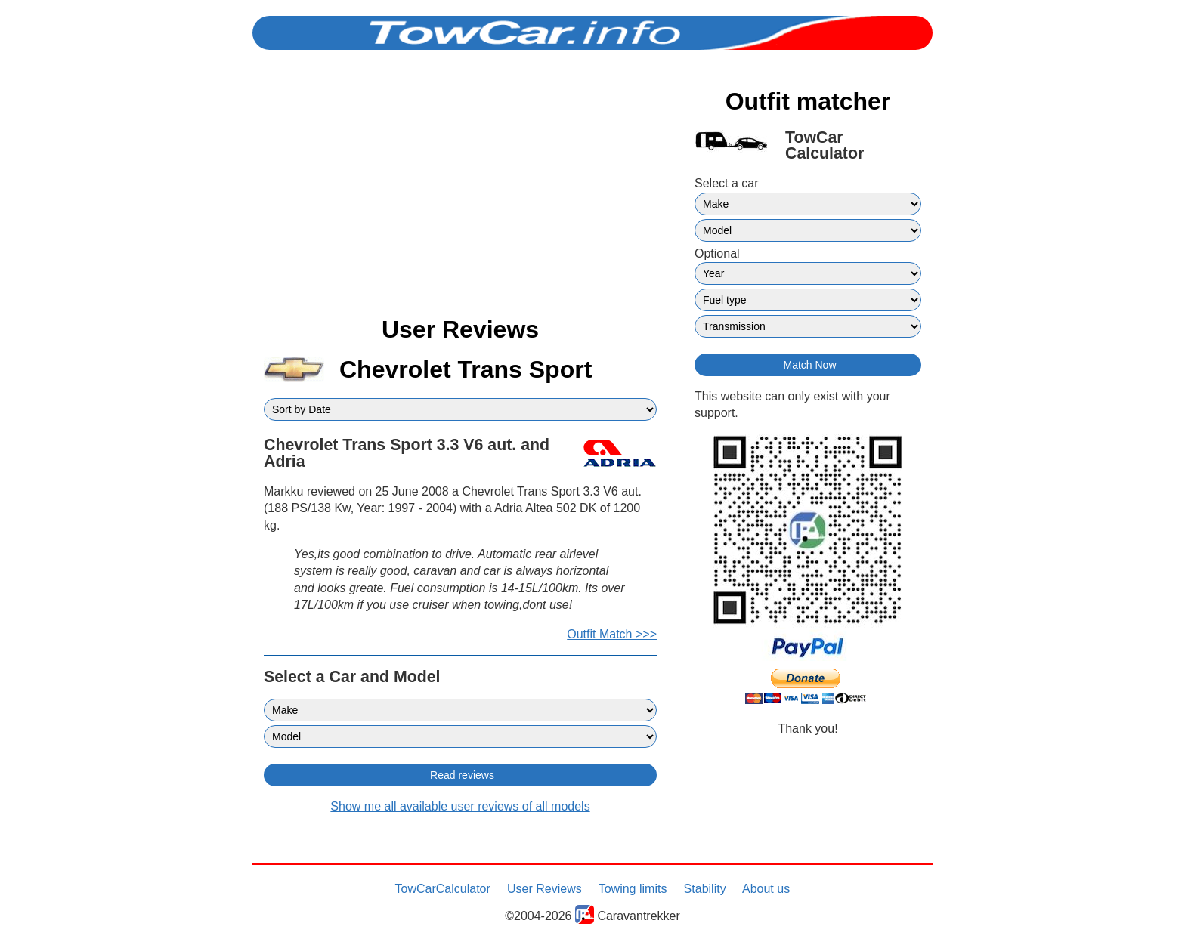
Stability (705, 888)
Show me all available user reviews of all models (459, 806)
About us (766, 888)
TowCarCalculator (442, 888)
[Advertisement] (460, 195)
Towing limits (633, 888)
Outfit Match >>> (612, 634)
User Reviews (544, 888)
